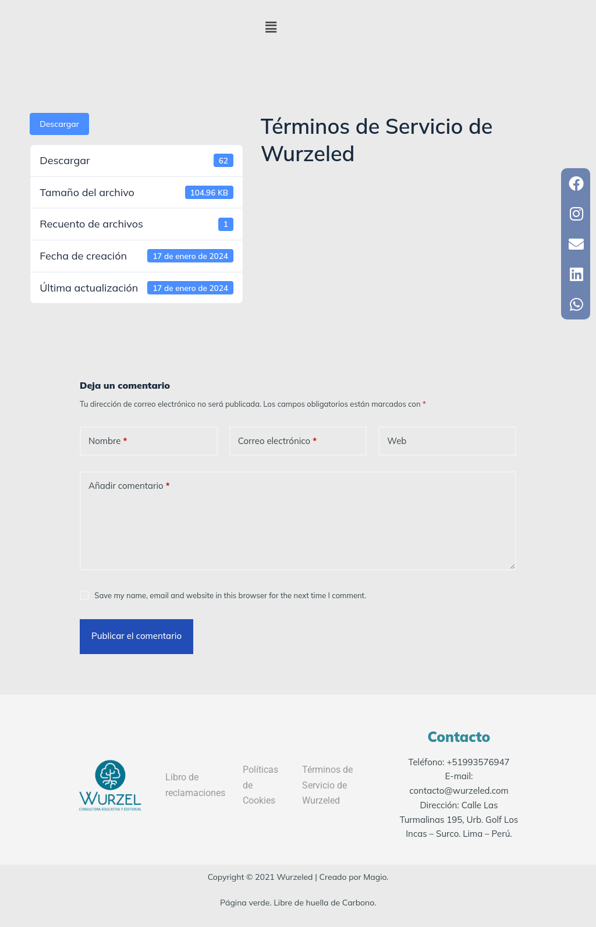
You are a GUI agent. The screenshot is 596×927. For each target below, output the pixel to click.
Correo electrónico (277, 441)
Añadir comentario (129, 486)
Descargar (59, 124)
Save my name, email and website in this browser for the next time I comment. (230, 595)
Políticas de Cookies (260, 785)
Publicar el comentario (136, 635)
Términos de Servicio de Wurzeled (327, 785)
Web (396, 440)
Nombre (107, 441)
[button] (271, 27)
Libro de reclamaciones (195, 785)
